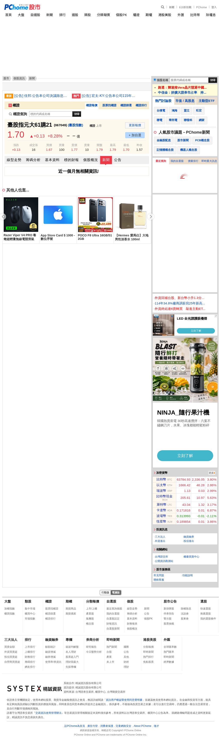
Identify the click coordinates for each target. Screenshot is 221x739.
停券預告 (169, 613)
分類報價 (103, 14)
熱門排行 (148, 656)
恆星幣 (161, 521)
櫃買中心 (30, 613)
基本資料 (52, 160)
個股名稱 (162, 80)
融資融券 (189, 536)
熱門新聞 (111, 646)
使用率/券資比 (53, 661)
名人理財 (71, 651)
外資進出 (160, 541)
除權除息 (186, 608)
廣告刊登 (92, 725)
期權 (149, 14)
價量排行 (193, 161)
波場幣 (161, 516)
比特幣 (195, 14)
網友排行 (30, 666)
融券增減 (50, 656)
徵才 (156, 725)
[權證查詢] (51, 114)
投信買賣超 (10, 656)
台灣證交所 (161, 556)
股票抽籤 (169, 623)
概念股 (90, 623)
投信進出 (189, 541)
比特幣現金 (164, 496)
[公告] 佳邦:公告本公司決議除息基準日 (41, 96)
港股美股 (164, 14)
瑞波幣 (161, 490)
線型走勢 (14, 160)
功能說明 (187, 575)
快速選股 (205, 608)
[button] (151, 216)
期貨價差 (71, 613)
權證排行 (141, 105)
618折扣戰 (185, 7)
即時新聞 (113, 639)
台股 (109, 651)
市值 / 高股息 (184, 101)
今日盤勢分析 (94, 651)
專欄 (69, 639)
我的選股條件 (208, 618)
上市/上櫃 (91, 608)
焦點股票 (148, 661)
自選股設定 (113, 618)
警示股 (167, 618)
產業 (109, 656)
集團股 (90, 618)
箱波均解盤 (72, 646)
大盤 (21, 14)
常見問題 (159, 575)
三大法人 (160, 536)
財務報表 (132, 623)
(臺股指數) (75, 125)
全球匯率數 (170, 646)
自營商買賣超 (12, 661)
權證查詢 (18, 114)
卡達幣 (161, 510)
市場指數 (30, 618)
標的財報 (71, 160)
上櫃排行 (30, 651)
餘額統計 (50, 646)
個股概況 (90, 160)
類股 (87, 14)
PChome (201, 7)
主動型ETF (206, 101)
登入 (214, 7)
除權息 (211, 14)
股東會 (185, 618)
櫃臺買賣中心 (191, 556)
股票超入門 (72, 656)
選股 (75, 14)
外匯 (181, 14)
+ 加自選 (135, 135)
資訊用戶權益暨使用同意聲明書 (124, 699)
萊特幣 (161, 504)
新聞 (171, 7)
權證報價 (91, 105)
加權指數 (9, 608)
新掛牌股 (169, 608)
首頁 (8, 14)
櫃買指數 (9, 613)
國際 (126, 646)
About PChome (142, 725)
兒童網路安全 (123, 725)
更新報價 (135, 125)
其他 (126, 656)
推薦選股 (205, 613)
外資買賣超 (10, 651)
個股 (130, 601)
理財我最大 (72, 661)
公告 (117, 160)
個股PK (121, 14)
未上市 (110, 661)
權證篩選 (126, 105)
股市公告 (170, 601)
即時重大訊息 (209, 161)
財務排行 (30, 656)
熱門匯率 (169, 651)
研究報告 (91, 646)
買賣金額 (9, 646)
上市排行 (30, 646)
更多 (211, 473)
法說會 (185, 613)
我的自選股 (177, 161)
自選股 (35, 14)
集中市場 (30, 608)
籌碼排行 (30, 661)
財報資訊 (111, 623)
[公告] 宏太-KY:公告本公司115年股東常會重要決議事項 (109, 96)
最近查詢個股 (114, 608)
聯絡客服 (159, 579)
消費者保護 (106, 725)
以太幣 (161, 485)
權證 (136, 14)
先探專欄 (71, 666)
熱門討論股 (163, 101)
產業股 (90, 613)
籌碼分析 (33, 160)
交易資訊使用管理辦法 (48, 712)
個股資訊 (19, 78)
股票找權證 (109, 105)
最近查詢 (161, 161)
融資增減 (50, 651)
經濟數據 (169, 661)
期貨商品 (71, 608)
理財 (126, 666)
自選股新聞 (113, 628)
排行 (62, 14)
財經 (126, 661)
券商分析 (92, 639)
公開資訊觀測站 (164, 561)
